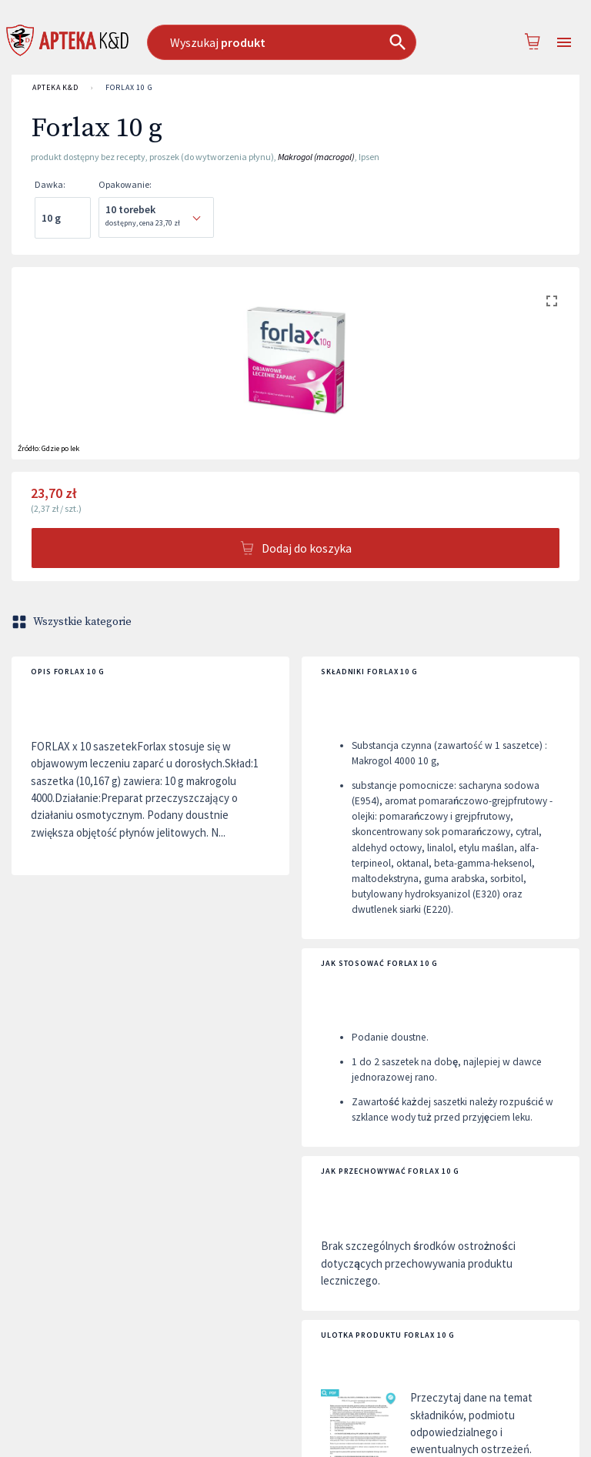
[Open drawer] (564, 42)
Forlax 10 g (129, 88)
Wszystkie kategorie (73, 622)
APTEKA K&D (55, 88)
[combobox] (288, 42)
